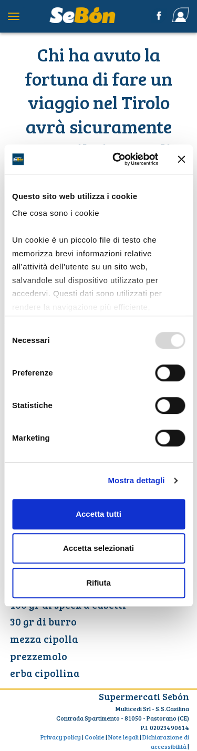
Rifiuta (98, 582)
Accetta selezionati (98, 548)
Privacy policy (60, 737)
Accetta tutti (98, 513)
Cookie (95, 737)
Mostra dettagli (136, 480)
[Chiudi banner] (181, 159)
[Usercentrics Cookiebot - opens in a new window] (117, 159)
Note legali (123, 737)
